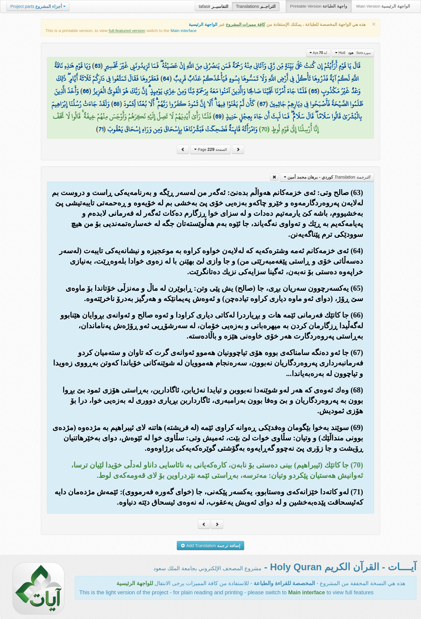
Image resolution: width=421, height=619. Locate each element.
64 (166, 78)
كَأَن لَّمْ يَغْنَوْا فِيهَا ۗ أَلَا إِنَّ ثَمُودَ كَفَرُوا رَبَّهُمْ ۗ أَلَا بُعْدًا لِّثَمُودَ (189, 104)
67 (262, 104)
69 (218, 116)
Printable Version (318, 6)
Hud (353, 53)
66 (86, 91)
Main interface (183, 30)
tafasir (213, 6)
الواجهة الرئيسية (203, 24)
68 (116, 104)
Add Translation (210, 545)
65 (314, 91)
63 (97, 66)
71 (100, 129)
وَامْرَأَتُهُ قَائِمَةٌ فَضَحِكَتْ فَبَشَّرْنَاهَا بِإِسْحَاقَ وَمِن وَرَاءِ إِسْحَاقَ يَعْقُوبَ (182, 129)
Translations (256, 6)
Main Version (383, 6)
